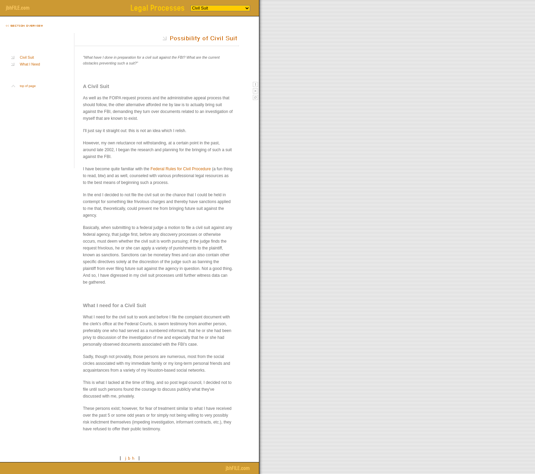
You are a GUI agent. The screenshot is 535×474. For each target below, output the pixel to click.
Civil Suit (27, 57)
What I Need (30, 64)
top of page (28, 86)
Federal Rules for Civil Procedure (180, 169)
